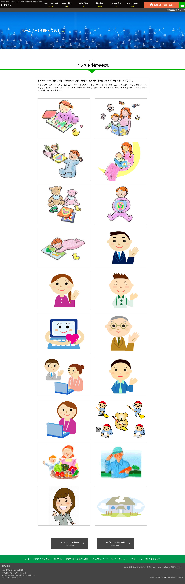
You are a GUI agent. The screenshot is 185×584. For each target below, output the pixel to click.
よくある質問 (82, 559)
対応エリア (155, 559)
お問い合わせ (110, 559)
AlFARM (6, 566)
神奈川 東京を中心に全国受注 (13, 570)
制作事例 (70, 559)
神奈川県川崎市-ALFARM (159, 577)
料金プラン (46, 559)
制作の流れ (58, 559)
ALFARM (6, 5)
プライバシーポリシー (128, 559)
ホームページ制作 (31, 559)
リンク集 (144, 559)
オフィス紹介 (96, 559)
